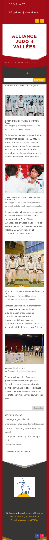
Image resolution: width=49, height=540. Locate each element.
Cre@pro (11, 126)
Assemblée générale (15, 368)
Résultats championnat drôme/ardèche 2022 (24, 292)
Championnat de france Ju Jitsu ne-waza (22, 122)
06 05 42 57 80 (17, 3)
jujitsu (27, 129)
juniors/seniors (36, 206)
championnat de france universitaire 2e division (23, 199)
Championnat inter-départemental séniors (24, 424)
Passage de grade (13, 445)
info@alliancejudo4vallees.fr (24, 12)
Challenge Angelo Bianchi (17, 419)
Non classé (31, 371)
